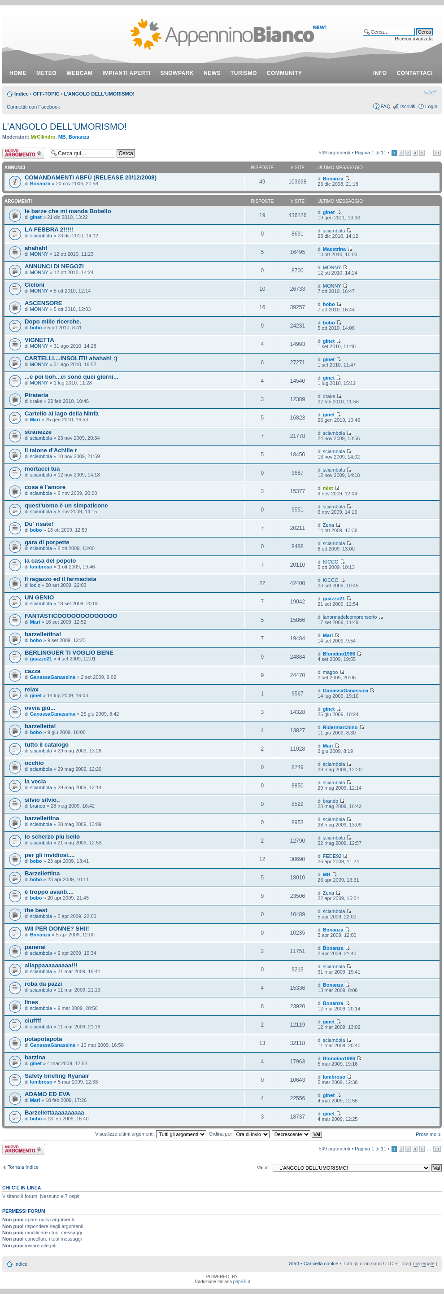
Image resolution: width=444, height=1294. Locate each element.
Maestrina (334, 249)
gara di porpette (47, 542)
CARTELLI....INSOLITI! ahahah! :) (71, 358)
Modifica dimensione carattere (430, 92)
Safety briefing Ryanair (57, 1075)
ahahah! (36, 248)
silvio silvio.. (42, 799)
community (284, 73)
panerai (35, 947)
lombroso (41, 566)
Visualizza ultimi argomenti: (150, 1134)
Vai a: (263, 1167)
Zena (328, 525)
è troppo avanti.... (49, 891)
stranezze (38, 431)
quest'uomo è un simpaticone (66, 505)
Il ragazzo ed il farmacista (60, 579)
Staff (294, 1263)
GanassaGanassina (53, 677)
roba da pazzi (43, 983)
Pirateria (36, 395)
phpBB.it (241, 1281)
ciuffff (33, 1020)
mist (328, 488)
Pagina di (370, 152)
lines (31, 1002)
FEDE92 (332, 856)
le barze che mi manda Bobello (68, 211)
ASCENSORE (43, 303)
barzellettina (42, 818)
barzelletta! (40, 726)
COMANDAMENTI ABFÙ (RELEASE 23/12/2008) (91, 177)
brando (37, 806)
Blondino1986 (339, 653)
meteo (46, 73)
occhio (34, 763)
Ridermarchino (340, 727)
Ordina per (239, 1134)
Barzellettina (42, 873)
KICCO (331, 561)
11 (437, 152)
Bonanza (79, 137)
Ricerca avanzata (414, 38)
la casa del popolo (50, 560)
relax (32, 689)
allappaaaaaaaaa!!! (51, 965)
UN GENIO (39, 597)
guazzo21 (334, 598)
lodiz (35, 585)
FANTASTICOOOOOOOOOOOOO (71, 615)
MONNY (39, 254)
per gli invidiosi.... (49, 855)
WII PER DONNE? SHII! (57, 928)
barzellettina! (43, 634)
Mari (35, 419)
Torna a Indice (23, 1167)
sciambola (41, 235)
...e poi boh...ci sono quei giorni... (71, 376)
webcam (79, 73)
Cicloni (34, 284)
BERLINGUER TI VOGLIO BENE (69, 652)
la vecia (35, 781)
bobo (329, 304)
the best (36, 910)
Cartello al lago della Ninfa (62, 413)
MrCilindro (43, 137)
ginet (36, 217)
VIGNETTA (39, 340)
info (380, 73)
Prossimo (426, 1134)
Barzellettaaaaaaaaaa (54, 1112)
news (212, 73)
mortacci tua (42, 468)
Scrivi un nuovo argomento (23, 153)
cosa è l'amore (45, 487)
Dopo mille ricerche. (53, 321)
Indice (21, 93)
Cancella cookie (321, 1263)
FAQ (385, 106)
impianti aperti (127, 73)
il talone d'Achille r (51, 450)
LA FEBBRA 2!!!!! (49, 229)
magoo (330, 672)
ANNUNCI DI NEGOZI (54, 266)
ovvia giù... (40, 707)
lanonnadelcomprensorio (350, 617)
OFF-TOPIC (46, 93)
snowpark (177, 73)
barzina (35, 1057)
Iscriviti (407, 106)
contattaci (415, 73)
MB (62, 137)
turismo (244, 73)
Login (431, 106)
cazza (32, 671)
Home (17, 73)
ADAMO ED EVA (47, 1094)
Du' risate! (39, 523)
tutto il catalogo (47, 744)
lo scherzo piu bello (52, 836)
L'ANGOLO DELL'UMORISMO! (99, 93)
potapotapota (43, 1039)
